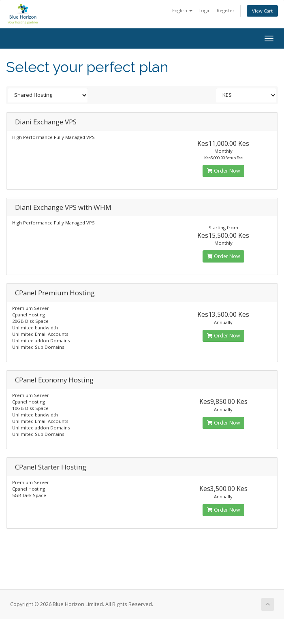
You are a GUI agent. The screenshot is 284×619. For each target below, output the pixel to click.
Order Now (223, 170)
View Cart (262, 11)
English (182, 10)
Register (226, 10)
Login (205, 10)
